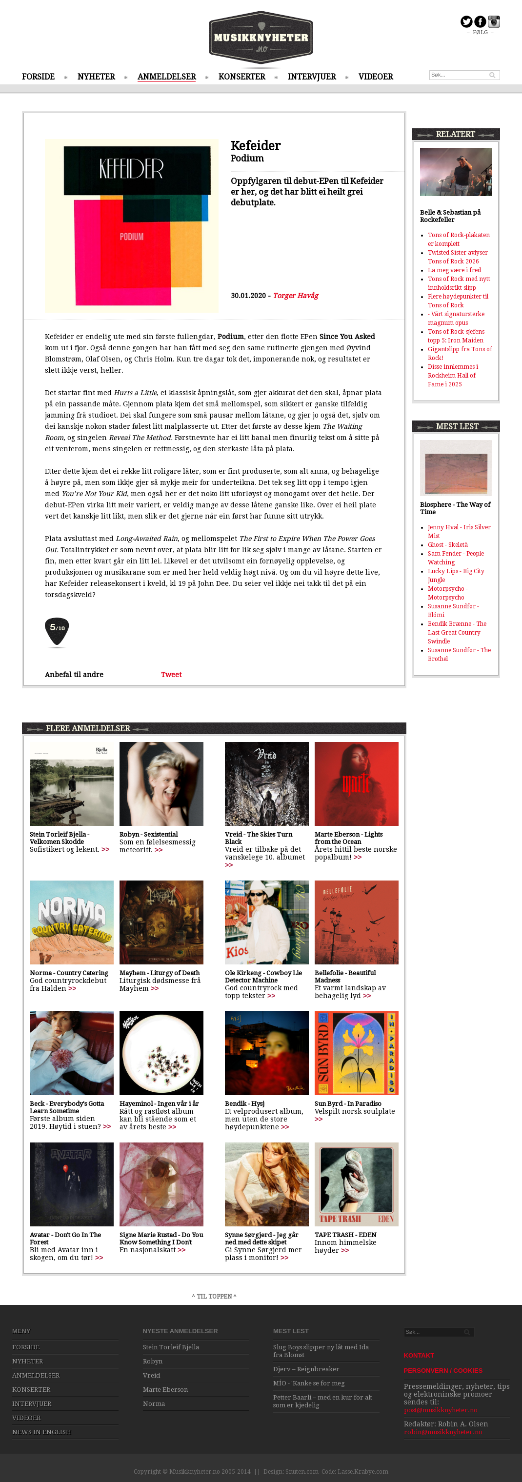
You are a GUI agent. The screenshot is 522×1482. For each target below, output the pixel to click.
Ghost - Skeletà (448, 544)
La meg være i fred (454, 270)
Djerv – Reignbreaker (306, 1369)
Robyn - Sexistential (149, 834)
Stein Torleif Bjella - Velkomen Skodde (59, 838)
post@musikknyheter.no (441, 1410)
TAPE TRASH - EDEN (346, 1235)
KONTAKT (419, 1355)
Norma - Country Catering (69, 973)
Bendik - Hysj (244, 1103)
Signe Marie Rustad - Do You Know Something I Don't (161, 1238)
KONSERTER (242, 76)
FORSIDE (38, 76)
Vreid (151, 1375)
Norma (154, 1403)
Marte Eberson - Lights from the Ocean (348, 838)
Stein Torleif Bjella (171, 1347)
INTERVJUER (312, 76)
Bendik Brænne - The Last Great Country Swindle (457, 633)
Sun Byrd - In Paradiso (348, 1103)
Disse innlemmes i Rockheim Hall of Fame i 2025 (453, 375)
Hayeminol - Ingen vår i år (159, 1103)
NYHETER (96, 76)
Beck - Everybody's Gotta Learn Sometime (67, 1107)
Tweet (171, 675)
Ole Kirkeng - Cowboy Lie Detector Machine (263, 976)
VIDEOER (376, 76)
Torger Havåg (295, 296)
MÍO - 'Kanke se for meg (309, 1383)
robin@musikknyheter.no (443, 1432)
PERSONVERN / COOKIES (443, 1370)
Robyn (152, 1361)
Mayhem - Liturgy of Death (160, 973)
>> (105, 849)
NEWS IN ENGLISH (41, 1432)
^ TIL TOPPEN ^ (214, 1296)
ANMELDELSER (167, 76)
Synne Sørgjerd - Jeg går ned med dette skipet (262, 1238)
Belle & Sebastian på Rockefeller (450, 216)
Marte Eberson (165, 1389)
